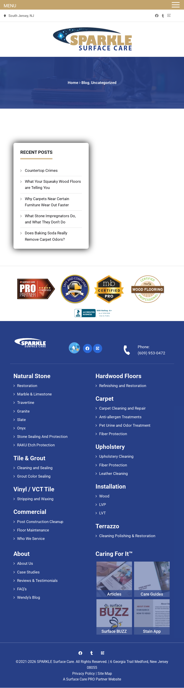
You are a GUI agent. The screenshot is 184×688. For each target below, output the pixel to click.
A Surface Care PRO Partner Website (92, 680)
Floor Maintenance (33, 530)
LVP (102, 505)
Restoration (27, 386)
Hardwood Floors (118, 376)
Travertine (25, 403)
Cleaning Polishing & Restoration (127, 536)
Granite (23, 411)
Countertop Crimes (41, 170)
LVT (102, 513)
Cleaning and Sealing (35, 468)
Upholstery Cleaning (116, 457)
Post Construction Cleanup (40, 522)
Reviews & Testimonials (37, 580)
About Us (25, 564)
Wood (104, 496)
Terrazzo (107, 526)
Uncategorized (104, 82)
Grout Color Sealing (34, 476)
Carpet (105, 399)
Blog (85, 82)
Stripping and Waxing (35, 499)
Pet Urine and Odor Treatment (124, 425)
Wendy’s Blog (28, 598)
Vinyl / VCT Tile (33, 489)
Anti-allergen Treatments (120, 417)
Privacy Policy (83, 674)
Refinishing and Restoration (122, 386)
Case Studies (28, 572)
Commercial (29, 512)
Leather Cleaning (113, 473)
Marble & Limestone (34, 394)
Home (73, 82)
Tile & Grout (29, 458)
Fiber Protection (113, 434)
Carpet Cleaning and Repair (122, 408)
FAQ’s (22, 589)
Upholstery (110, 447)
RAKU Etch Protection (36, 445)
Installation (111, 486)
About (21, 554)
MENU (10, 5)
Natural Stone (31, 376)
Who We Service (31, 538)
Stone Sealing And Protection (42, 437)
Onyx (21, 428)
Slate (21, 420)
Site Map (105, 674)
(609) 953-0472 (151, 353)
